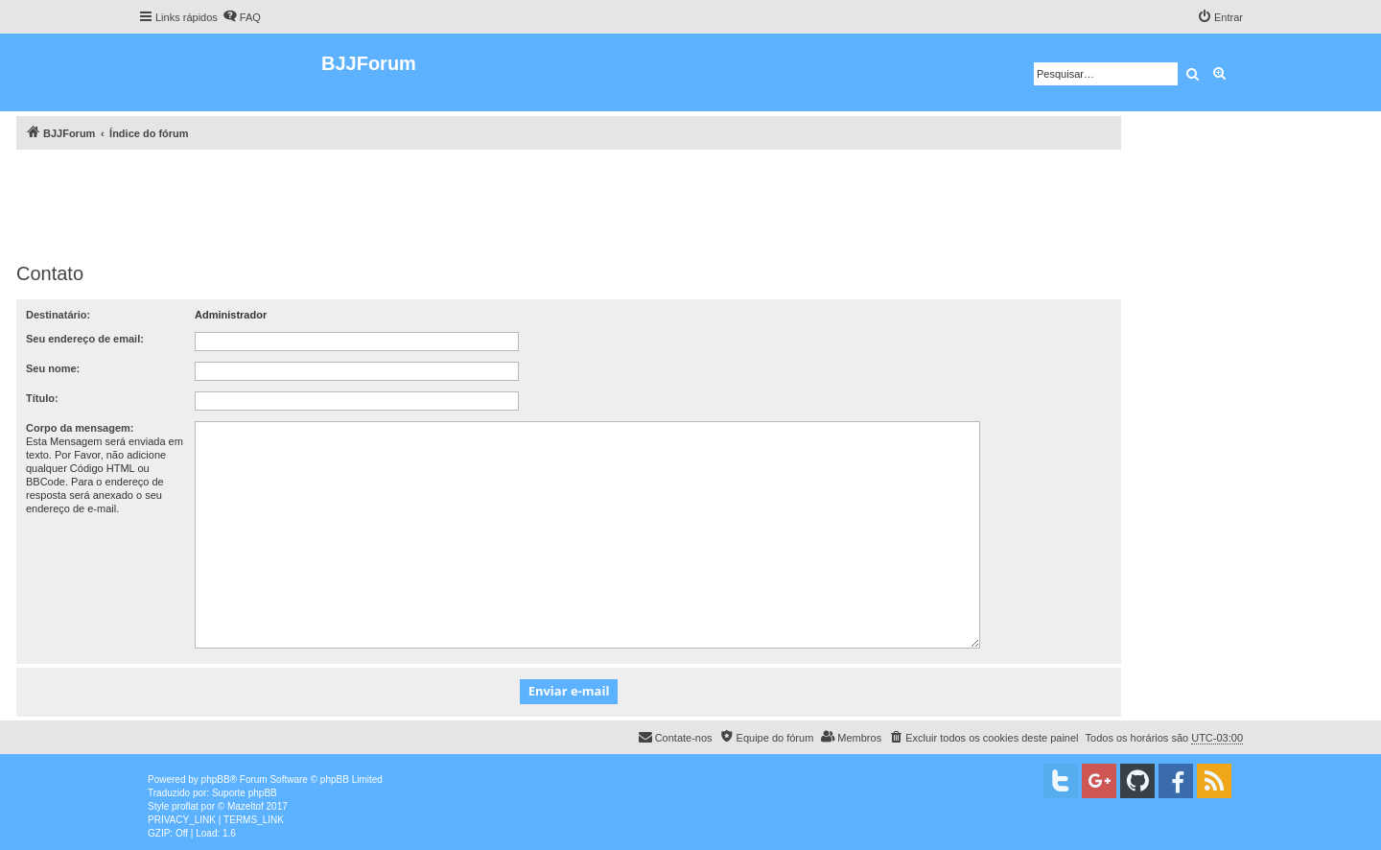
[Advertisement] (569, 202)
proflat (185, 806)
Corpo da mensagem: (79, 428)
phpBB (215, 779)
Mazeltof (245, 806)
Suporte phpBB (244, 793)
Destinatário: (58, 314)
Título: (42, 398)
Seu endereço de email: (85, 338)
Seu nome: (53, 368)
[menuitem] (241, 17)
